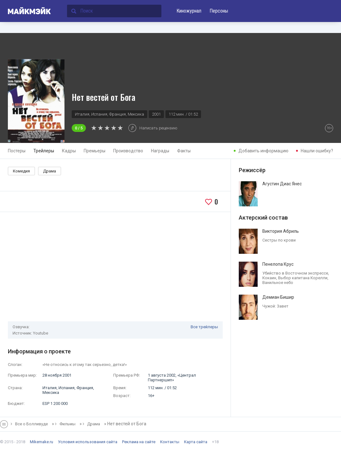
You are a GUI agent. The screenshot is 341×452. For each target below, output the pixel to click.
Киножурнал (188, 11)
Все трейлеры (204, 326)
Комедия (21, 171)
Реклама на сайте (138, 441)
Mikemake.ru (41, 441)
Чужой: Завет (275, 306)
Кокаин (269, 277)
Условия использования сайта (87, 441)
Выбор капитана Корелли (302, 277)
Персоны (219, 11)
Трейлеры (43, 150)
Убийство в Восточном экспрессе (295, 273)
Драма (49, 171)
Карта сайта (195, 441)
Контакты (169, 441)
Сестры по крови (279, 240)
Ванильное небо (277, 282)
